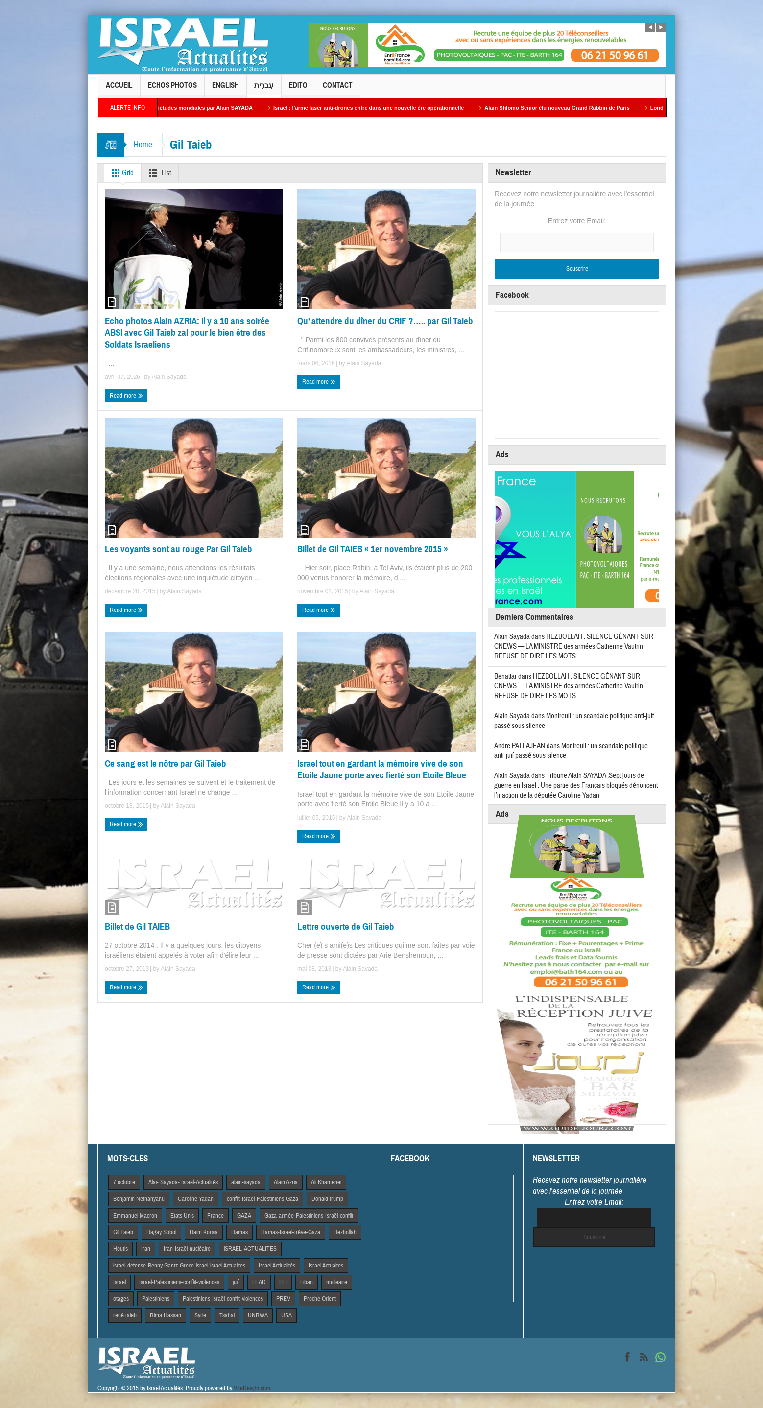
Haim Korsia (204, 1232)
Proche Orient (320, 1299)
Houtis (120, 1249)
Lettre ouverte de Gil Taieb (345, 926)
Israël (119, 1282)
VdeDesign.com (252, 1388)
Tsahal (227, 1315)
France (215, 1216)
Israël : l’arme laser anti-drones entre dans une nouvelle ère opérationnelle (380, 108)
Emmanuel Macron (135, 1216)
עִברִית (264, 89)
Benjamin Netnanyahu (139, 1199)
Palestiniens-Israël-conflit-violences (223, 1299)
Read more (126, 396)
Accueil (119, 89)
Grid (121, 173)
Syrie (200, 1315)
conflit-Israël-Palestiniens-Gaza (262, 1199)
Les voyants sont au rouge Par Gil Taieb (178, 549)
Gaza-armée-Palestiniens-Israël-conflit (308, 1216)
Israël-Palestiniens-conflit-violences (179, 1282)
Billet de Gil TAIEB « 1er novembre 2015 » (372, 549)
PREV (283, 1299)
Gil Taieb (123, 1232)
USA (286, 1315)
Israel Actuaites (326, 1265)
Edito (298, 89)
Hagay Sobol (161, 1232)
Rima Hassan (165, 1315)
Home (143, 145)
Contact (337, 89)
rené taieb (125, 1315)
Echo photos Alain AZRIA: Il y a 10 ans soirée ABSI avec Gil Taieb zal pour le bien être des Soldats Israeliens (187, 332)
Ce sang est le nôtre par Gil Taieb (165, 763)
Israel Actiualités (277, 1265)
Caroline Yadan (196, 1199)
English (225, 89)
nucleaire (336, 1282)
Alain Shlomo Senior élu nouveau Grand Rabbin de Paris (568, 108)
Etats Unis (182, 1216)
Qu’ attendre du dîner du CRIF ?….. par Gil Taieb (385, 321)
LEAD (259, 1282)
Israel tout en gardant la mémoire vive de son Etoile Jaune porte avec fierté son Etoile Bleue (381, 769)
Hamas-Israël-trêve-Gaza (290, 1232)
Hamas (239, 1232)
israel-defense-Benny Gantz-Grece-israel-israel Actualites (179, 1265)
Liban (306, 1282)
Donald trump (327, 1199)
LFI (283, 1282)
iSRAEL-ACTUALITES (250, 1249)
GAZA (244, 1216)
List (158, 173)
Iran (145, 1249)
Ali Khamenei (326, 1182)
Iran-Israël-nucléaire (187, 1249)
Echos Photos (172, 89)
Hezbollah (345, 1232)
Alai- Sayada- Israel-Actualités (183, 1182)
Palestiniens (155, 1299)
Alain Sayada (169, 377)
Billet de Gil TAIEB (137, 926)
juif (236, 1282)
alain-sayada (246, 1182)
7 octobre (124, 1182)
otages (121, 1299)
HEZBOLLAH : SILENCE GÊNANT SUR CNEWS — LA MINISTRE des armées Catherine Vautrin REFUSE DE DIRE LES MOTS (573, 646)
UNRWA (258, 1315)
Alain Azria (286, 1182)
